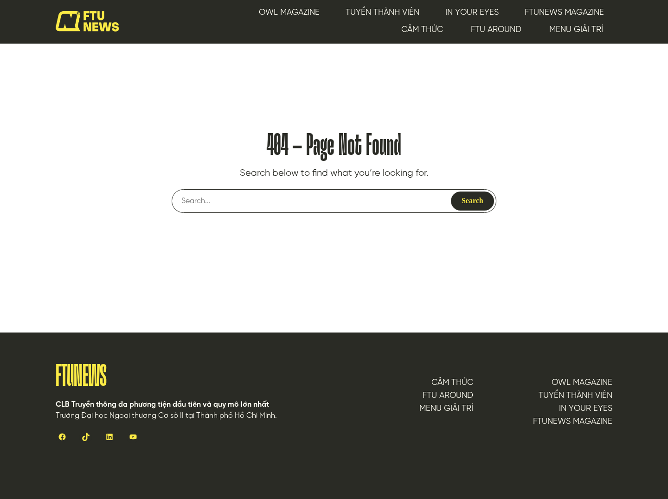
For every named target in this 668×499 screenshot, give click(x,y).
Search (472, 201)
